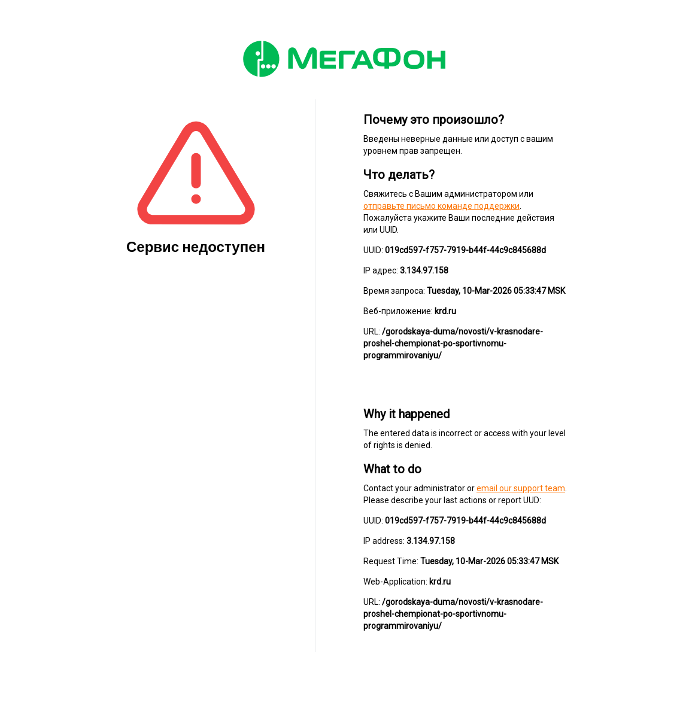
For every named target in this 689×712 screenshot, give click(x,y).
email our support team (520, 488)
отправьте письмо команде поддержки (441, 206)
